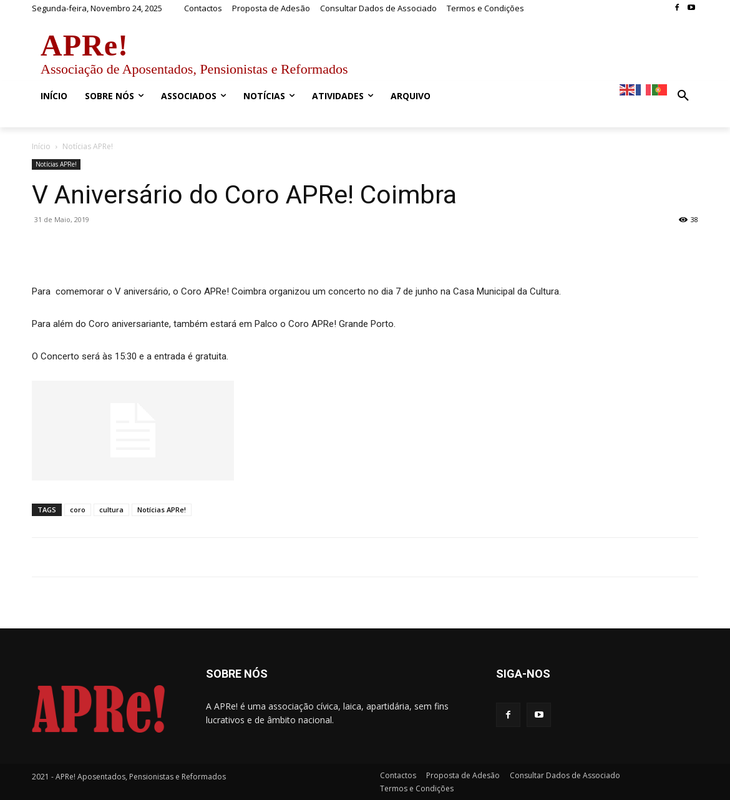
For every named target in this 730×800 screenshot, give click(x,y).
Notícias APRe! (56, 164)
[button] (683, 96)
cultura (111, 509)
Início (41, 146)
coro (77, 509)
